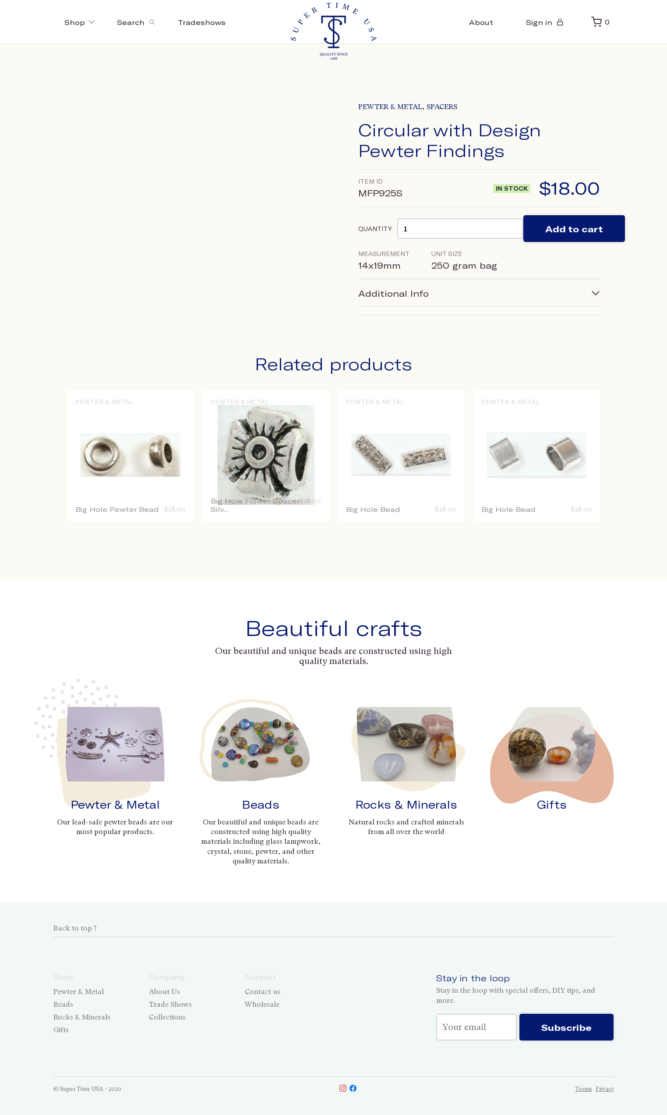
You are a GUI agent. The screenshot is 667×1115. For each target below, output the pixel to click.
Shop (79, 22)
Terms (583, 1089)
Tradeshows (202, 22)
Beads (260, 804)
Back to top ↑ (75, 928)
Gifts (552, 804)
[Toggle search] (136, 22)
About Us (164, 991)
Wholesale (262, 1004)
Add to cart (574, 229)
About (481, 22)
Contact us (262, 991)
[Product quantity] (460, 228)
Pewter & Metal (390, 107)
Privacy (605, 1089)
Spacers (442, 107)
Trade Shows (170, 1004)
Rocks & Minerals (406, 804)
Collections (167, 1017)
